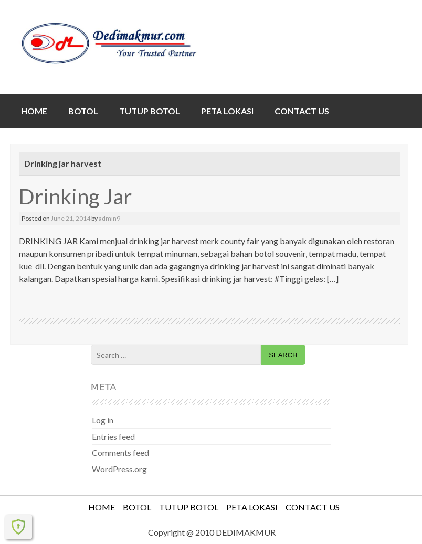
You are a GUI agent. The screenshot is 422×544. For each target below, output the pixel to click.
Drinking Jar (75, 196)
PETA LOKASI (227, 111)
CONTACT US (302, 111)
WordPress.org (119, 469)
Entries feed (113, 436)
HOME (34, 111)
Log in (102, 420)
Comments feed (120, 453)
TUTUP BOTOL (149, 111)
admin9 (109, 218)
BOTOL (83, 111)
